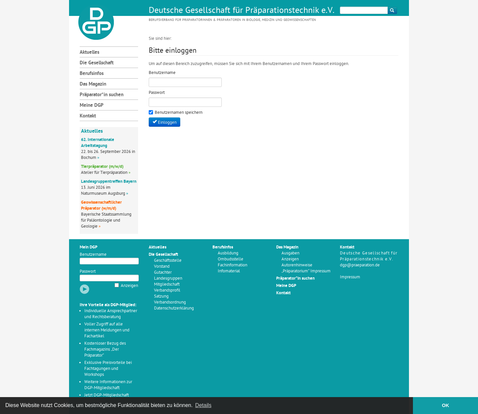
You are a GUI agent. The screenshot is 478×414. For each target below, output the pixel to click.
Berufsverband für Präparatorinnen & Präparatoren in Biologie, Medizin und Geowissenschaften (232, 20)
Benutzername (93, 254)
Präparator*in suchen (101, 95)
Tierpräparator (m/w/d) (102, 167)
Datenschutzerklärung (174, 308)
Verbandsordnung (170, 302)
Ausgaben (290, 253)
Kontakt (88, 116)
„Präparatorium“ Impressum (306, 271)
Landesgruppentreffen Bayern (108, 181)
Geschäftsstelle (168, 260)
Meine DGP (92, 106)
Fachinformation (232, 265)
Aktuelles (89, 52)
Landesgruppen (168, 278)
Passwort (88, 271)
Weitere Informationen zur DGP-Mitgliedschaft (108, 385)
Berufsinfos (92, 74)
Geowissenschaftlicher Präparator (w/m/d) (101, 205)
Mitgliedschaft (167, 284)
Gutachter (163, 272)
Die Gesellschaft (97, 63)
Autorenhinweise (296, 265)
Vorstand (162, 266)
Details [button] (203, 405)
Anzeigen (129, 286)
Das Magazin (93, 84)
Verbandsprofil (167, 290)
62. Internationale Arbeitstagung (97, 143)
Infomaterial (229, 271)
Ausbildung (228, 253)
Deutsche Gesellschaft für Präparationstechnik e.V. (242, 11)
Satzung (161, 296)
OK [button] (445, 405)
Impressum (350, 277)
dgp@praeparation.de (360, 265)
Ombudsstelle (230, 259)
